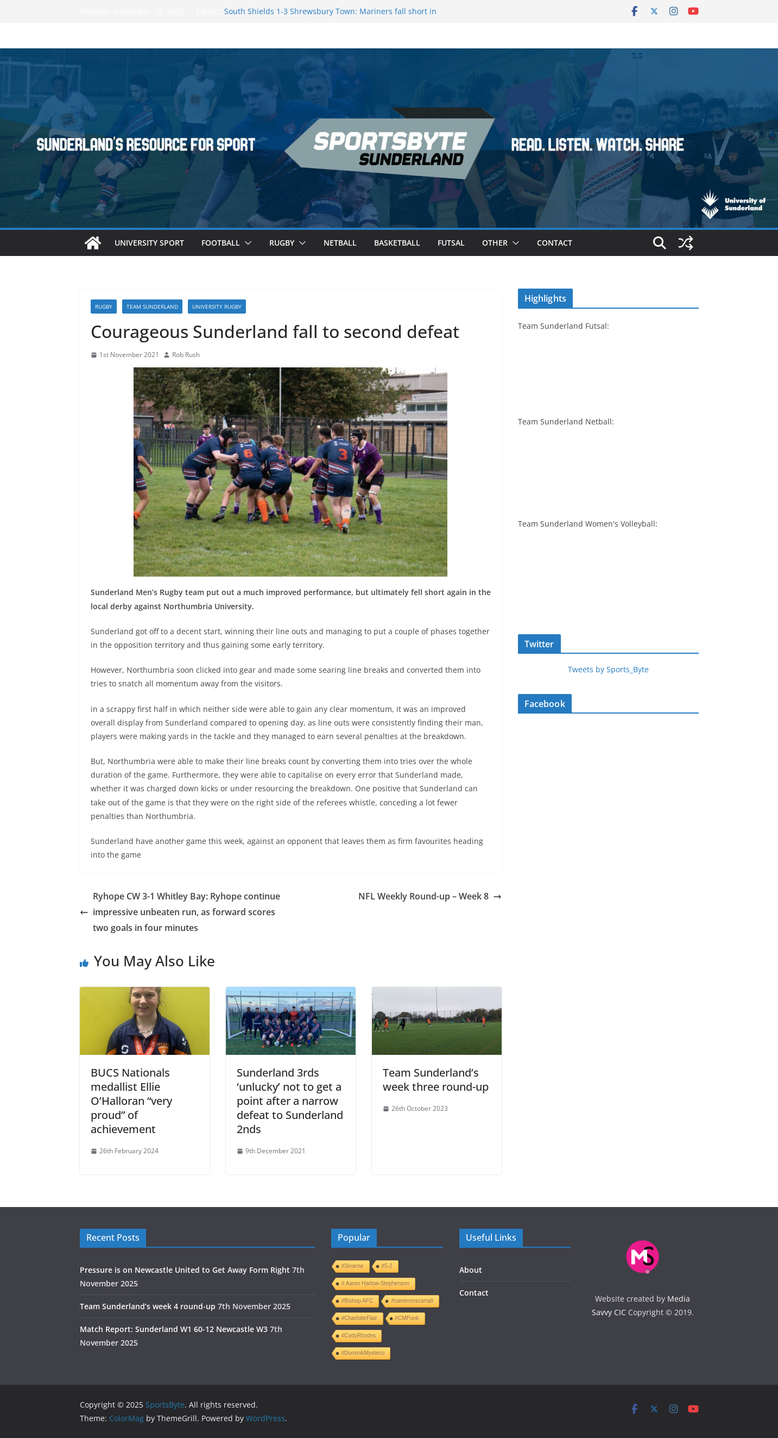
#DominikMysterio (362, 1353)
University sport (149, 242)
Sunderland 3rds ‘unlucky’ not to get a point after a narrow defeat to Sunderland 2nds (290, 1100)
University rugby (217, 306)
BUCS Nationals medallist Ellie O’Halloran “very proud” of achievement (131, 1100)
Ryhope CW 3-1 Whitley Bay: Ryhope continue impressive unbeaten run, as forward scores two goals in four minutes (180, 912)
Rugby (281, 242)
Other (495, 242)
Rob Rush (186, 354)
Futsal (451, 242)
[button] (246, 243)
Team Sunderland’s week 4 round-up (148, 1306)
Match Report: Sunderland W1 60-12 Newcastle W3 (174, 1329)
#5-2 (387, 1266)
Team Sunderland (152, 306)
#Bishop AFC (357, 1301)
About (470, 1270)
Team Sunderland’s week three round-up (436, 1079)
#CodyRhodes (358, 1336)
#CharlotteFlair (359, 1318)
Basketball (397, 242)
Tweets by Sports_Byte (608, 669)
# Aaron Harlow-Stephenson (375, 1283)
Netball (340, 242)
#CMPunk (407, 1318)
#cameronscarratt (412, 1301)
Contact (554, 242)
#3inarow (352, 1266)
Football (220, 242)
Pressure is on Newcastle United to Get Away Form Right (185, 1270)
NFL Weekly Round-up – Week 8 (430, 896)
